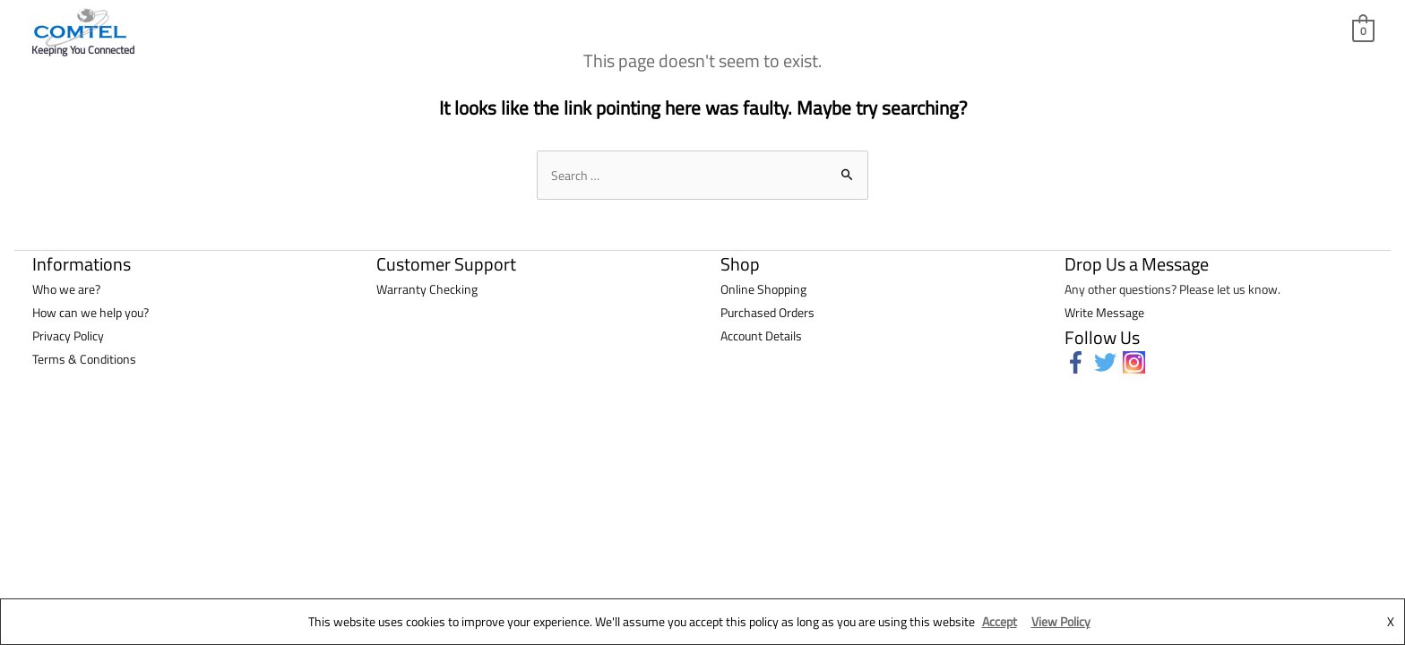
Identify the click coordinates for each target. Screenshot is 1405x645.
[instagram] (1137, 362)
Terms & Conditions (84, 358)
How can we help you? (90, 312)
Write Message (1104, 312)
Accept (999, 621)
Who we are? (66, 289)
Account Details (761, 335)
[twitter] (1109, 362)
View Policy (1060, 621)
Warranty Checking (427, 289)
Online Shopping (763, 289)
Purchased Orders (767, 312)
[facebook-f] (1079, 362)
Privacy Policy (68, 335)
